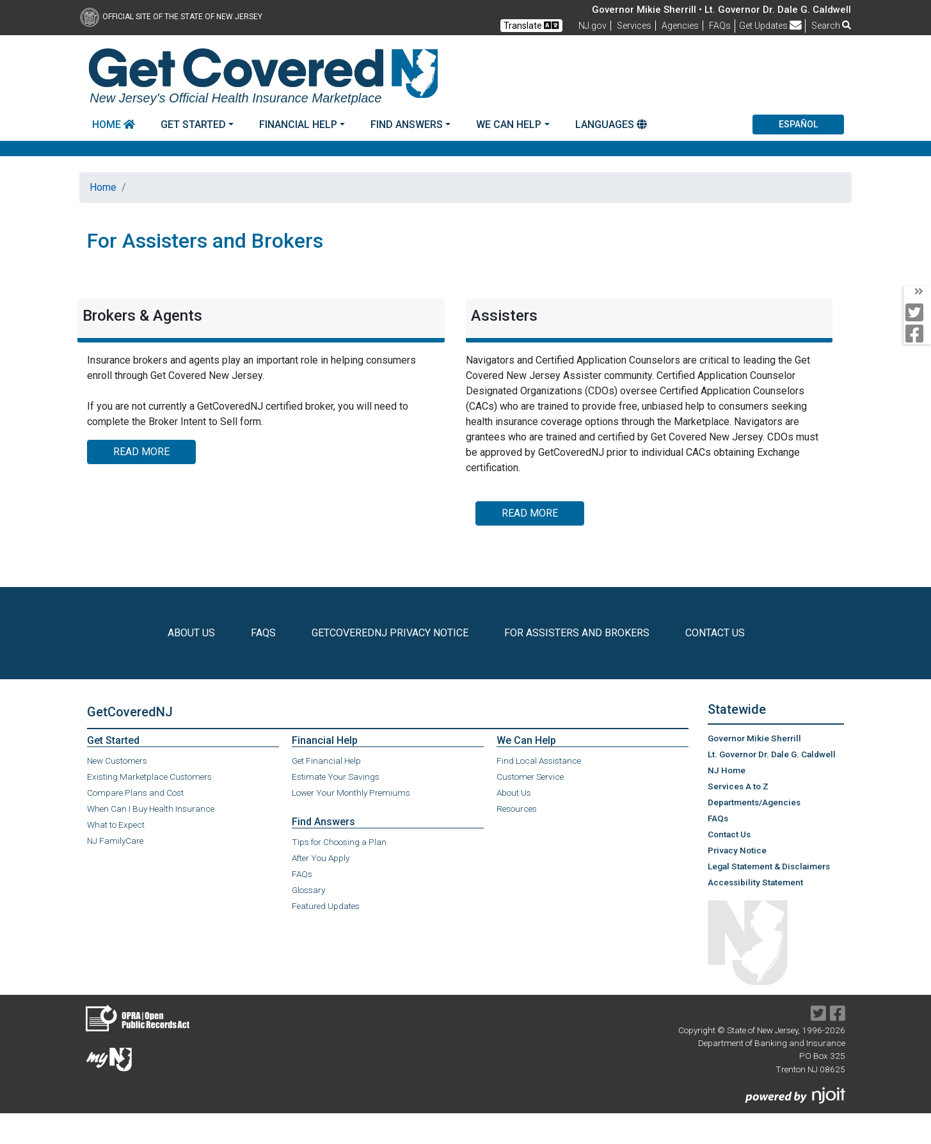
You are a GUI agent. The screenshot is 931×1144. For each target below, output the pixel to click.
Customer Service (530, 776)
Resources (517, 808)
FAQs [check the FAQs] (266, 633)
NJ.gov (592, 25)
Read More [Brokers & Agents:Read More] (141, 452)
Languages (611, 124)
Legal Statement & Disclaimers (769, 866)
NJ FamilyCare (115, 840)
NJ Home (726, 770)
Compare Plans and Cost (135, 792)
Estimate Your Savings (335, 776)
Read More (530, 513)
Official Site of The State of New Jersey (171, 16)
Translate (531, 25)
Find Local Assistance (539, 760)
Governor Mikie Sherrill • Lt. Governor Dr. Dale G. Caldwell (721, 9)
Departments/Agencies (754, 802)
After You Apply (320, 858)
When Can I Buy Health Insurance (150, 808)
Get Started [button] (193, 124)
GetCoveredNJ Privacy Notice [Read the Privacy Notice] (392, 633)
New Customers (117, 760)
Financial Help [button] (298, 124)
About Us (514, 792)
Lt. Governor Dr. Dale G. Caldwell (772, 754)
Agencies (680, 25)
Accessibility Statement (755, 882)
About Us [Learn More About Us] (194, 633)
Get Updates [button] (770, 25)
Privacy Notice (737, 850)
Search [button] (831, 25)
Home (113, 124)
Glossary (308, 890)
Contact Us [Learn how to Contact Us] (717, 633)
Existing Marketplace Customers (149, 776)
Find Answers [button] (406, 124)
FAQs (302, 874)
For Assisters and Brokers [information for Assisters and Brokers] (576, 633)
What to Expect (116, 824)
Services (634, 25)
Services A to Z (738, 786)
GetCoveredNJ (130, 712)
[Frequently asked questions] (720, 25)
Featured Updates (326, 906)
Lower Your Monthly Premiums (351, 792)
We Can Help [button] (508, 124)
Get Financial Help (326, 760)
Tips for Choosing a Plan (339, 842)
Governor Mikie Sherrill (754, 738)
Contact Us (729, 833)
